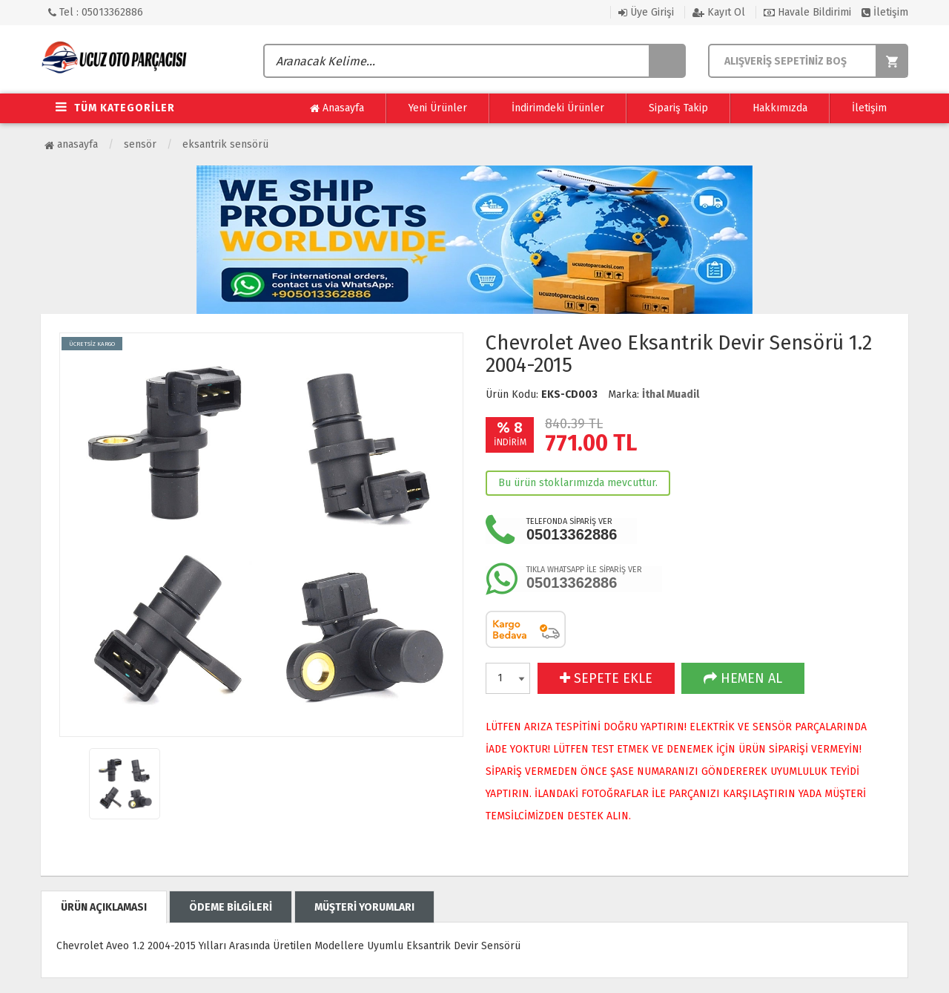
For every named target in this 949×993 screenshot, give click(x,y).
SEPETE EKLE (606, 678)
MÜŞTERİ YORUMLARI (364, 907)
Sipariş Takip (678, 108)
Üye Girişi (646, 12)
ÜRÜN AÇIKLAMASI (104, 907)
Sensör (140, 144)
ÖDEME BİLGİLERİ (230, 907)
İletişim (885, 12)
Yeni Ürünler (438, 108)
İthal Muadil (670, 394)
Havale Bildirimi (807, 12)
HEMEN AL (743, 678)
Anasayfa (337, 108)
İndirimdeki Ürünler (558, 108)
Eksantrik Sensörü (225, 144)
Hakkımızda (780, 108)
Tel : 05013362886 (95, 12)
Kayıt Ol (718, 12)
